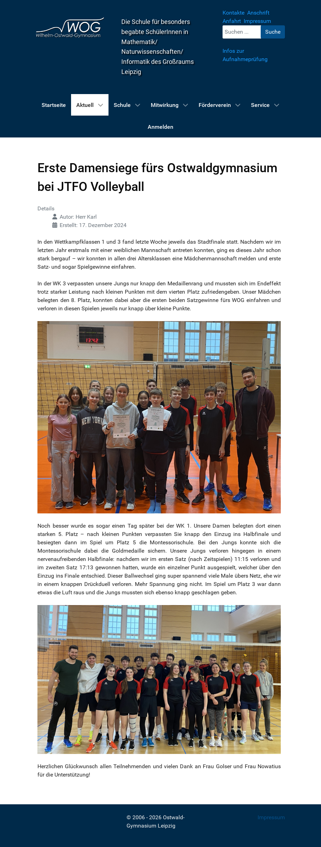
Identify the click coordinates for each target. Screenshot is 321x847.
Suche (272, 31)
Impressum (271, 817)
